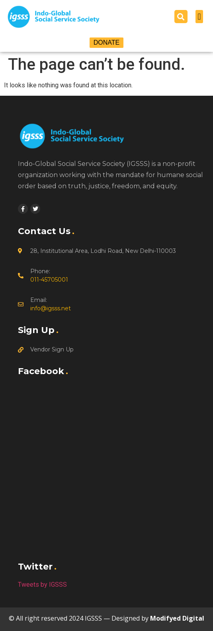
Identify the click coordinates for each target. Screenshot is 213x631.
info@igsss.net (50, 308)
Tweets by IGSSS (42, 584)
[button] (181, 16)
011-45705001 (49, 279)
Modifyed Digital (177, 618)
